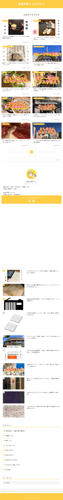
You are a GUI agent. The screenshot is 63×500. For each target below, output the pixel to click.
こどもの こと (10, 445)
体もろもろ (9, 455)
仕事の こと (10, 436)
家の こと (9, 441)
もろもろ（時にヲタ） (13, 465)
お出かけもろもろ (12, 460)
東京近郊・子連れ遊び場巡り (15, 431)
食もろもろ (9, 450)
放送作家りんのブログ (31, 3)
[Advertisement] (15, 235)
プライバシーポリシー (30, 495)
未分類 (8, 470)
